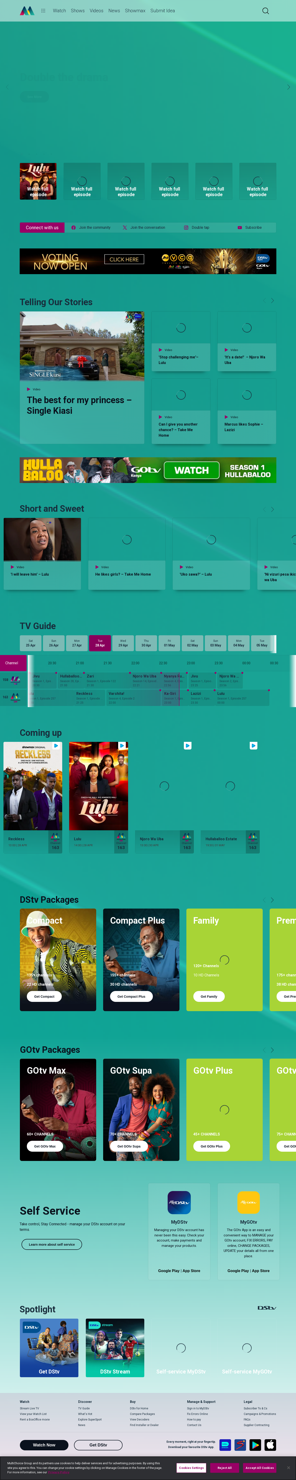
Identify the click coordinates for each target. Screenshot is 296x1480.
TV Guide (84, 1408)
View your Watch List (33, 1414)
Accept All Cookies (260, 1468)
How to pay (194, 1419)
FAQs (247, 1419)
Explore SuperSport (90, 1419)
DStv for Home (139, 1408)
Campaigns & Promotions (260, 1414)
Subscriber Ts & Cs (255, 1408)
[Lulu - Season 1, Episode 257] (242, 698)
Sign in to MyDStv (198, 1408)
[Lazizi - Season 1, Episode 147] (201, 698)
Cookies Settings (191, 1468)
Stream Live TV (29, 1408)
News (81, 1425)
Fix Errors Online (197, 1414)
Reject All (225, 1468)
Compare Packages (142, 1414)
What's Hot (85, 1414)
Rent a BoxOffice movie (35, 1419)
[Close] (289, 1468)
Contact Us (194, 1425)
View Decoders (139, 1419)
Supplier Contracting (256, 1425)
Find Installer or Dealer (144, 1425)
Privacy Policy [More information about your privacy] (58, 1472)
